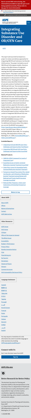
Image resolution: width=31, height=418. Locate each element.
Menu (28, 22)
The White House (6, 238)
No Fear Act (4, 258)
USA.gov (3, 232)
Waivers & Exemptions (7, 208)
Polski (3, 313)
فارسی (3, 328)
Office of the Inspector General (10, 235)
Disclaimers (4, 261)
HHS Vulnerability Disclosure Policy (11, 272)
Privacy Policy (5, 247)
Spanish (3, 285)
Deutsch (3, 322)
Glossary (3, 267)
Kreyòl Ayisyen (5, 308)
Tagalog (3, 299)
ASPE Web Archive (6, 214)
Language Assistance (8, 279)
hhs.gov (3, 8)
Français (3, 310)
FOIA (2, 252)
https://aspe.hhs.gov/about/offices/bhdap (13, 127)
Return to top (15, 192)
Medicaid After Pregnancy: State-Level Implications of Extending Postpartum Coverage (14, 185)
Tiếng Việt (4, 293)
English (3, 330)
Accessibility (5, 241)
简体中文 (4, 290)
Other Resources (6, 221)
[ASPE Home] (10, 21)
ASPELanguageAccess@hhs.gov (11, 343)
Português (4, 316)
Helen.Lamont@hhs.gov (8, 138)
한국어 (3, 296)
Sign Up (15, 357)
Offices (3, 206)
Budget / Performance (7, 244)
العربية (3, 305)
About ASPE (5, 197)
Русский (3, 302)
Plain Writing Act (6, 255)
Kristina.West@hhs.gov (22, 136)
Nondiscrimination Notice (8, 249)
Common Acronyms (6, 269)
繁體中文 (4, 288)
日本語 (3, 325)
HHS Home (4, 229)
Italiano (3, 319)
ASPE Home (4, 227)
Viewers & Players (6, 264)
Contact (3, 211)
